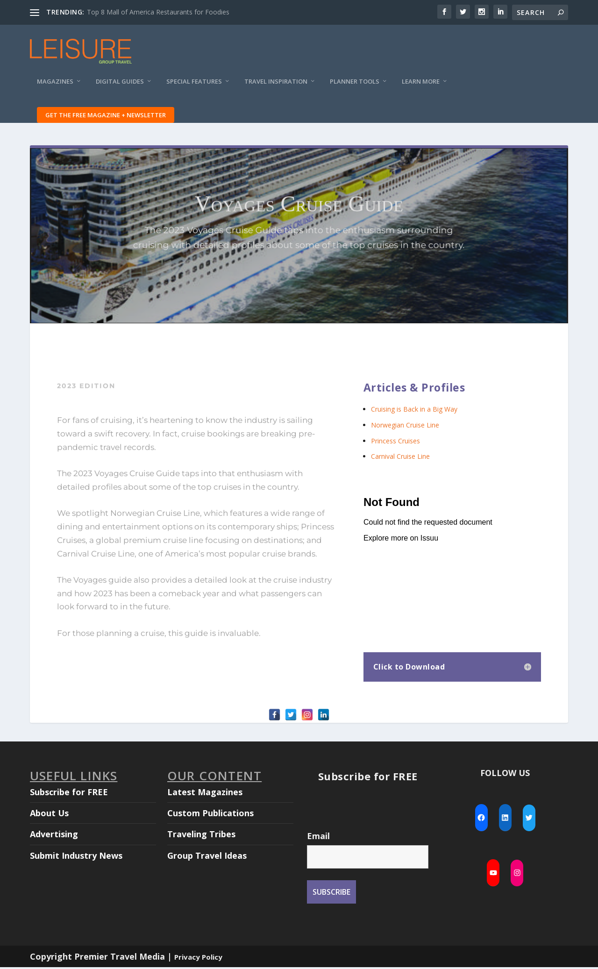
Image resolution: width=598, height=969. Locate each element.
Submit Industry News (76, 856)
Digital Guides (120, 87)
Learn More (421, 87)
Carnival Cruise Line (400, 457)
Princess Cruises (395, 442)
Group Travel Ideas (207, 856)
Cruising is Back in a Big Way (414, 410)
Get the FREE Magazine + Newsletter (105, 120)
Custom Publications (210, 814)
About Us (49, 814)
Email (318, 837)
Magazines (55, 87)
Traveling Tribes (201, 835)
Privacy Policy (198, 958)
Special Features (194, 87)
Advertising (54, 835)
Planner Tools (354, 87)
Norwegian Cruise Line (405, 426)
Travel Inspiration (275, 87)
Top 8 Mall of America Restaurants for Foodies (158, 11)
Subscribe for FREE (69, 793)
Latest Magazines (204, 793)
